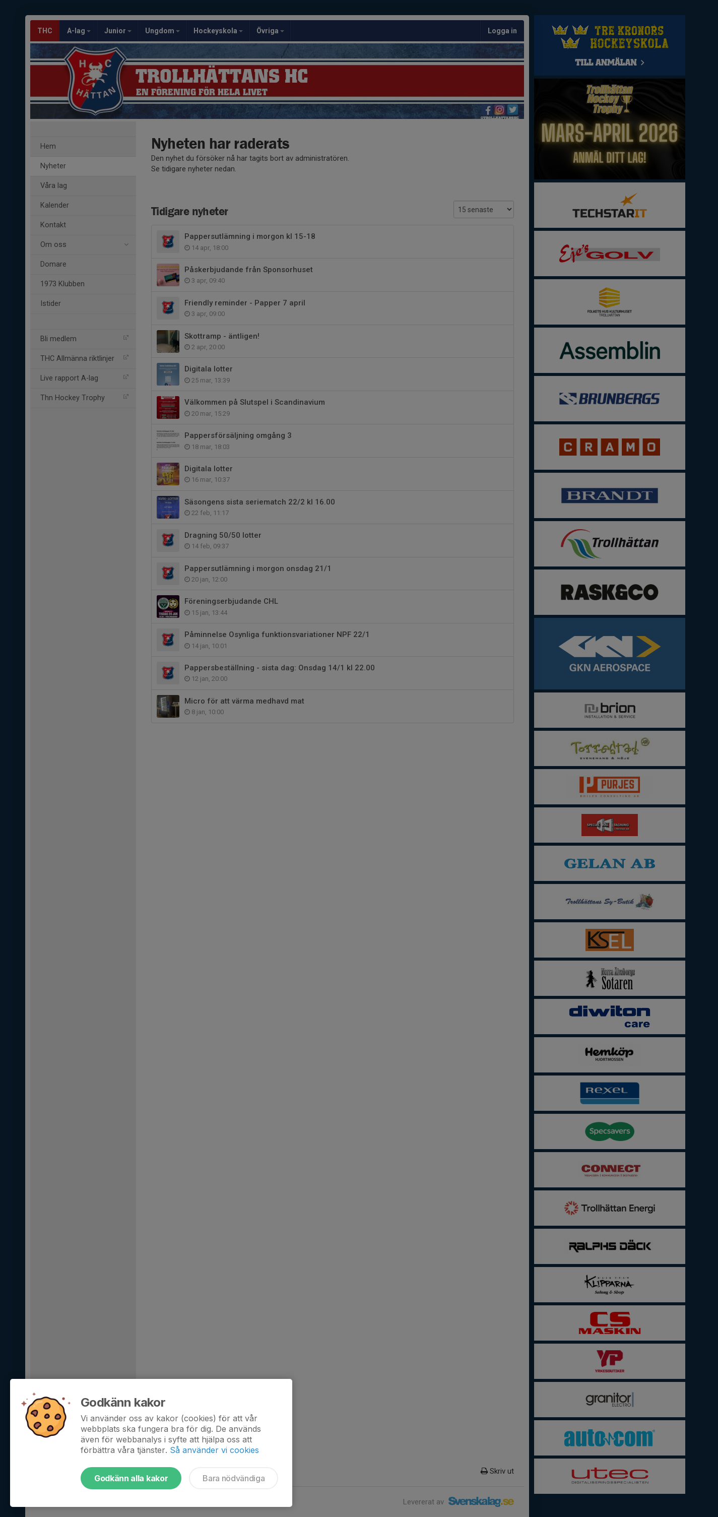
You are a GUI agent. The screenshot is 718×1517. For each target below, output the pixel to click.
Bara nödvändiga (234, 1478)
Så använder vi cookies (214, 1450)
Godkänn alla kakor (131, 1478)
